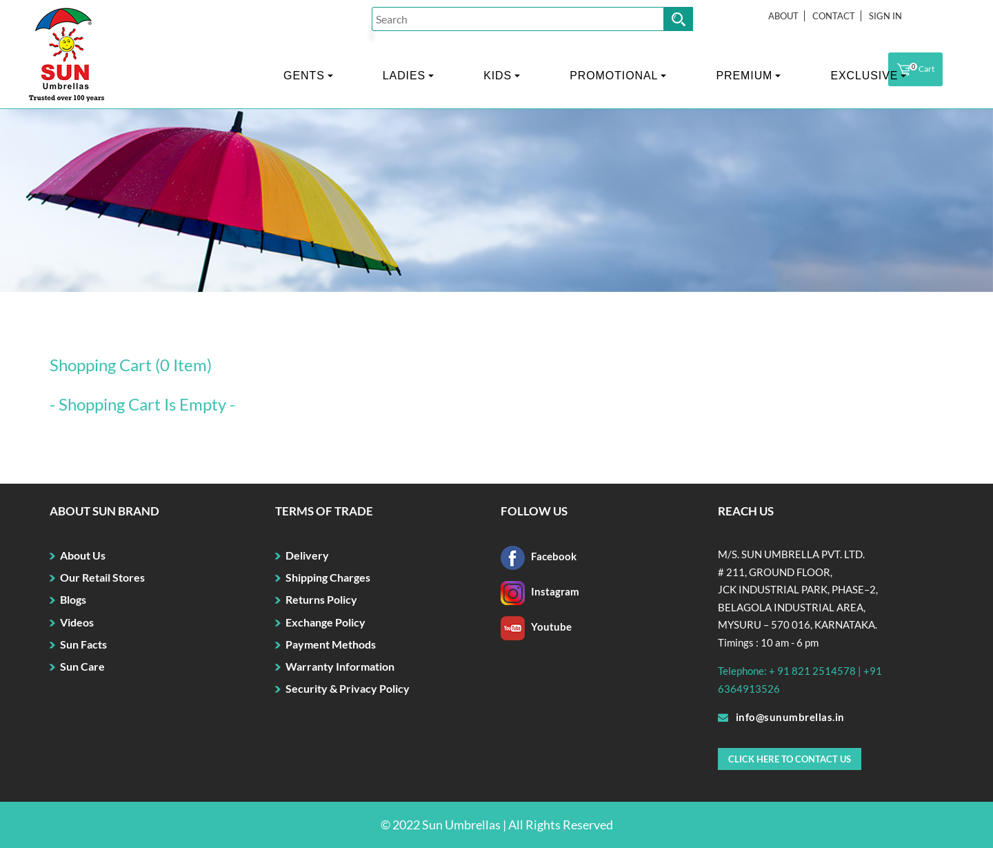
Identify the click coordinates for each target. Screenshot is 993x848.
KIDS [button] (497, 75)
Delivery (307, 555)
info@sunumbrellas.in (781, 717)
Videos (77, 622)
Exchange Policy (325, 622)
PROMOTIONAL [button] (614, 75)
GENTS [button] (304, 75)
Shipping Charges (327, 577)
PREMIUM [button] (744, 75)
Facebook (538, 556)
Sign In (885, 15)
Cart (915, 70)
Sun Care (82, 666)
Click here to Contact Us (789, 759)
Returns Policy (321, 599)
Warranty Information (339, 666)
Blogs (73, 599)
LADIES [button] (404, 75)
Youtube (536, 626)
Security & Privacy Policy (347, 688)
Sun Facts (83, 644)
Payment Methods (330, 644)
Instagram (540, 591)
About (783, 15)
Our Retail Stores (102, 577)
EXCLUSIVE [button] (864, 75)
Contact (833, 15)
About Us (83, 555)
